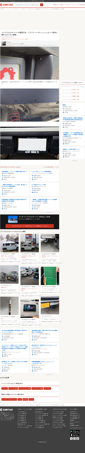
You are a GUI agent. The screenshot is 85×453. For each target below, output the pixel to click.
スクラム (31, 399)
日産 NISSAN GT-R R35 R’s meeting (10, 167)
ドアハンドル (47, 388)
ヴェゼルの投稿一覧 (39, 425)
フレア (19, 399)
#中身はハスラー (32, 256)
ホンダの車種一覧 (22, 415)
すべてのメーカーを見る (23, 427)
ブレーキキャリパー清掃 (24, 388)
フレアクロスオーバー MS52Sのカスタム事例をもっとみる (29, 226)
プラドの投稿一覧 (39, 418)
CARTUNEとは (73, 411)
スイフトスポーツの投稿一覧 (41, 413)
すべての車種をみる (39, 427)
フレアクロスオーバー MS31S (8, 316)
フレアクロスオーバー (6, 285)
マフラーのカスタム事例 (58, 420)
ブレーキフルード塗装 (37, 388)
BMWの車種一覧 (21, 424)
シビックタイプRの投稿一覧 (41, 415)
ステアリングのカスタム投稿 (59, 425)
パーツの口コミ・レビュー (70, 4)
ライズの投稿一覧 (39, 417)
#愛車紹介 (44, 256)
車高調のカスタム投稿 (57, 417)
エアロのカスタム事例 (57, 422)
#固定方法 (4, 39)
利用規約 (72, 420)
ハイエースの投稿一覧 (40, 420)
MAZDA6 (25, 399)
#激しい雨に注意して (10, 256)
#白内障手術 (24, 256)
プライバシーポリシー (75, 422)
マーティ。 (9, 42)
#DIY (2, 318)
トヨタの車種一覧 (22, 411)
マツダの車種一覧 (22, 417)
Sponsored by (49, 212)
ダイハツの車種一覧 (22, 422)
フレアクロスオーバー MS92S (28, 254)
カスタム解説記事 (81, 4)
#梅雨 (2, 256)
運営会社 (72, 423)
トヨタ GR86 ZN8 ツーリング (51, 167)
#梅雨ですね (4, 287)
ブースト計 (4, 388)
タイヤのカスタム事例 (57, 413)
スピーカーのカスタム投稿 (58, 424)
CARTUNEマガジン (74, 413)
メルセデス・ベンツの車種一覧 (25, 425)
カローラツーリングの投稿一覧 (42, 424)
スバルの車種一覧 (22, 418)
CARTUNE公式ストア (75, 415)
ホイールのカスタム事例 (58, 411)
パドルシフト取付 (13, 388)
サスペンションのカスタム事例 (59, 415)
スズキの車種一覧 (22, 420)
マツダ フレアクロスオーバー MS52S (15, 43)
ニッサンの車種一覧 (22, 413)
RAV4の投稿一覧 (39, 411)
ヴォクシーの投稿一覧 (40, 422)
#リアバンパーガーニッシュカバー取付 (18, 39)
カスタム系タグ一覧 (57, 427)
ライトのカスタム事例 (57, 418)
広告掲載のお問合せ (74, 425)
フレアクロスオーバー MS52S (8, 254)
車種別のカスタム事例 (58, 4)
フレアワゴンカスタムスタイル (9, 399)
